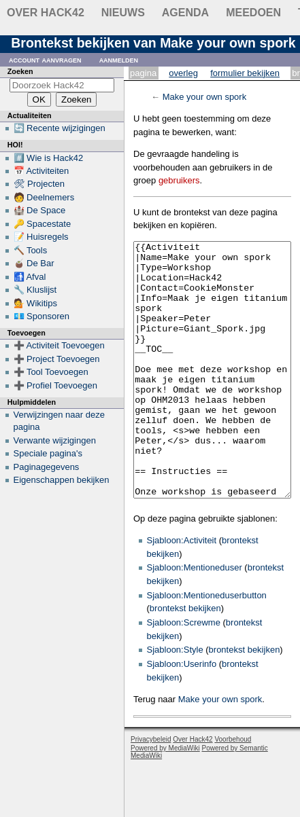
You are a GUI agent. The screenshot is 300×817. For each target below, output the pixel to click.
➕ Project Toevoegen (57, 359)
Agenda (185, 12)
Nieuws (123, 12)
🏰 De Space (40, 210)
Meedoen (253, 12)
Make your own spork (205, 97)
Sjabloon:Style (175, 700)
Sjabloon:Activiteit (182, 591)
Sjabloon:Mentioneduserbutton (207, 646)
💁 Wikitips (35, 303)
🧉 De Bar (34, 263)
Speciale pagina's (48, 453)
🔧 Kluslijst (35, 290)
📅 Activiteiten (41, 171)
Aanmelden (119, 59)
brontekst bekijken (185, 659)
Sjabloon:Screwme (183, 673)
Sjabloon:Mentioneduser (194, 618)
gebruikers (179, 180)
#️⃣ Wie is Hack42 (49, 158)
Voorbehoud (232, 790)
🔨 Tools (31, 250)
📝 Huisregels (41, 237)
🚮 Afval (30, 277)
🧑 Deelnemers (44, 197)
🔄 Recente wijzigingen (59, 128)
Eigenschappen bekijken (62, 480)
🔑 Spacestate (42, 224)
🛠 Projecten (39, 184)
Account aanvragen (45, 59)
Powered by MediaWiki (165, 799)
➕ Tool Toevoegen (51, 372)
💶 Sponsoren (42, 316)
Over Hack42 (45, 12)
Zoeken (20, 71)
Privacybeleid (151, 790)
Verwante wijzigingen (55, 440)
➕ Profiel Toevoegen (55, 385)
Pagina (143, 73)
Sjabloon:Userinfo (182, 715)
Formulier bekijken (245, 73)
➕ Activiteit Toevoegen (59, 345)
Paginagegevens (47, 467)
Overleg (183, 73)
